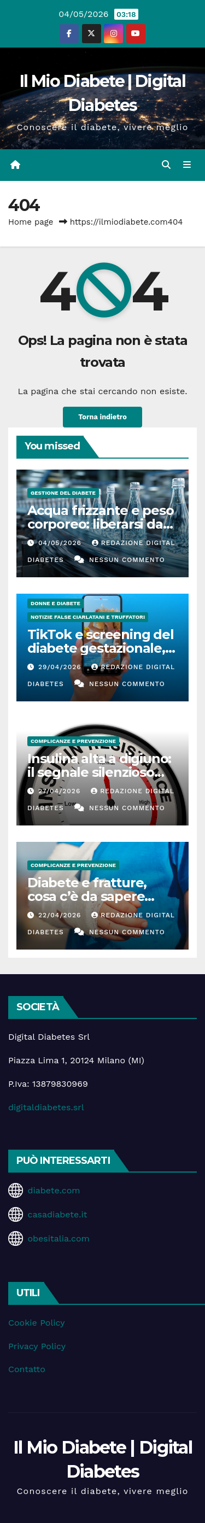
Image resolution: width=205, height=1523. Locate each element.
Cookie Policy (36, 1322)
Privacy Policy (37, 1346)
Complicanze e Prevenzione (73, 741)
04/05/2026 (61, 543)
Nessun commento (127, 560)
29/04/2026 (61, 667)
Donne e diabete (55, 603)
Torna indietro (102, 417)
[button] (166, 165)
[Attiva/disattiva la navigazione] (187, 165)
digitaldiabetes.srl (46, 1107)
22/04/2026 (61, 915)
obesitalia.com (58, 1238)
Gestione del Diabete (63, 493)
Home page (31, 222)
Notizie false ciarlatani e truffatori (88, 617)
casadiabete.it (57, 1214)
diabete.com (53, 1190)
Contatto (26, 1369)
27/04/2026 (60, 791)
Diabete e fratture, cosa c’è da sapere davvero (87, 896)
